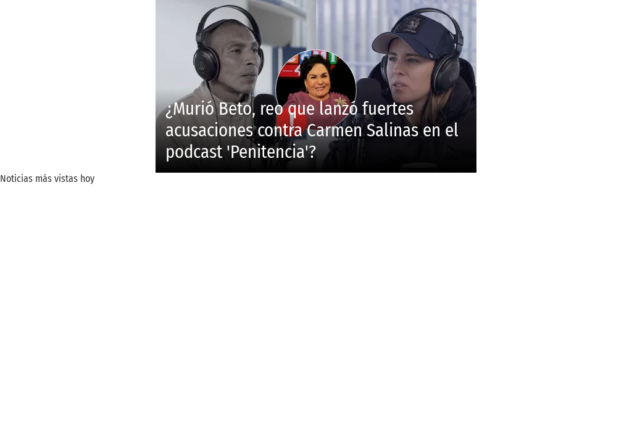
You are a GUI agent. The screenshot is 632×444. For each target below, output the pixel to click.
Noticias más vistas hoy (47, 178)
